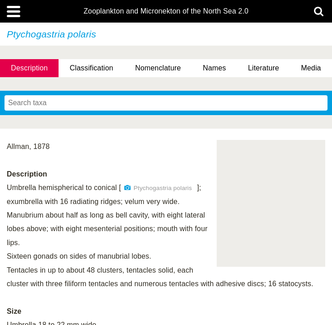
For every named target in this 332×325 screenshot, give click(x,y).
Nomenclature (158, 68)
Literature (263, 68)
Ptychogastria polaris (162, 188)
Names (214, 68)
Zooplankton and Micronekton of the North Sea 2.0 (165, 11)
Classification (92, 68)
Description (29, 68)
